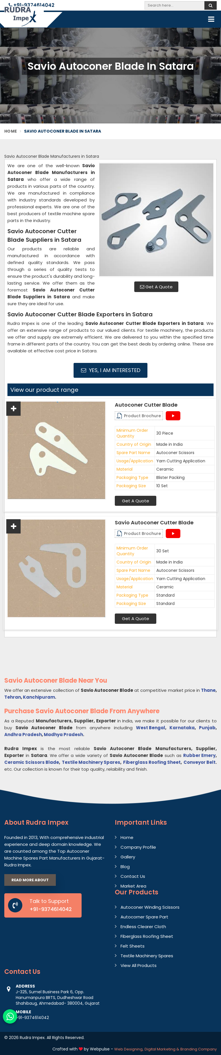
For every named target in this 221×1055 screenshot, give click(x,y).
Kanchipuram (39, 697)
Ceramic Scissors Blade (31, 762)
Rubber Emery (199, 755)
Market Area (133, 886)
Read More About (30, 880)
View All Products (139, 965)
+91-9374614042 (31, 5)
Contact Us (133, 876)
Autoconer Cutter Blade (146, 404)
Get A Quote (156, 287)
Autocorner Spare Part (144, 917)
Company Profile (138, 847)
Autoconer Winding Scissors (150, 907)
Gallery (128, 857)
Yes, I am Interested (110, 370)
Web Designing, (128, 1049)
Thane (208, 690)
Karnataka (182, 728)
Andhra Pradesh (23, 735)
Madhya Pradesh (63, 735)
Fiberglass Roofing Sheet (152, 762)
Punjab (207, 728)
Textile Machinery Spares (91, 762)
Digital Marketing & (162, 1049)
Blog (125, 867)
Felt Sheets (133, 946)
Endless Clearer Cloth (143, 927)
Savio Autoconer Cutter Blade (154, 522)
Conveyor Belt (199, 762)
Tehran (12, 697)
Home (10, 131)
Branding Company (198, 1049)
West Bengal (150, 728)
